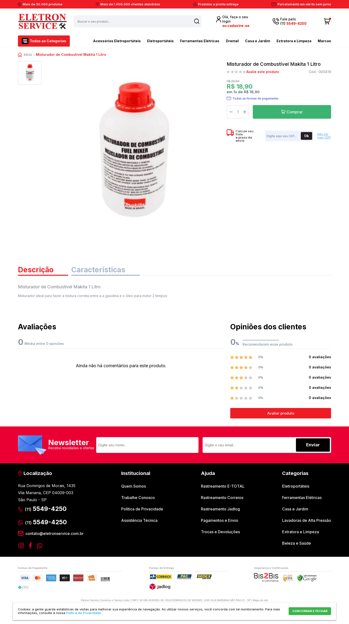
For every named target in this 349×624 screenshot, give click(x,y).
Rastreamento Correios (222, 497)
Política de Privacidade (142, 509)
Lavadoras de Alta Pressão (306, 520)
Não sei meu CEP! (324, 136)
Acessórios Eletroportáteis (108, 40)
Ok (306, 136)
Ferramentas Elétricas (199, 41)
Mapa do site (260, 600)
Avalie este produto (262, 72)
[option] (29, 73)
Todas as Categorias (48, 41)
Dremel (232, 41)
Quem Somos (133, 486)
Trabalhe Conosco (138, 497)
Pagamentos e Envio (219, 520)
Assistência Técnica (139, 520)
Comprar (294, 111)
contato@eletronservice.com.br (54, 533)
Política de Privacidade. (84, 613)
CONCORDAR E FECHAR (309, 611)
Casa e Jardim (257, 41)
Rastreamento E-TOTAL (223, 486)
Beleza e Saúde (296, 543)
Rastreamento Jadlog (220, 509)
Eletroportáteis (160, 41)
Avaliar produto (280, 413)
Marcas (324, 41)
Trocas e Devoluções (220, 531)
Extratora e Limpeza (294, 41)
